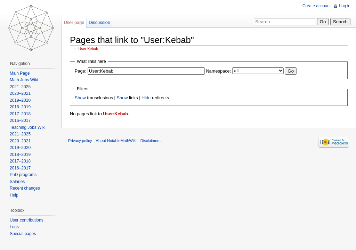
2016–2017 (20, 120)
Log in (344, 5)
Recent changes (25, 188)
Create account (316, 5)
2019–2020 (20, 100)
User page (74, 22)
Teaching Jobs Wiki (28, 127)
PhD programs (23, 174)
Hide (146, 97)
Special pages (23, 233)
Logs (14, 226)
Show (80, 97)
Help (14, 195)
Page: (80, 71)
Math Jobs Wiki (24, 79)
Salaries (17, 181)
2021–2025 (20, 86)
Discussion (99, 22)
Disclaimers (150, 141)
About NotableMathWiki (116, 141)
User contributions (26, 220)
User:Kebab (88, 49)
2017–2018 (20, 113)
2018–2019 (20, 107)
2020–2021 (20, 93)
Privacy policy (80, 141)
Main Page (20, 73)
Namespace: (218, 71)
